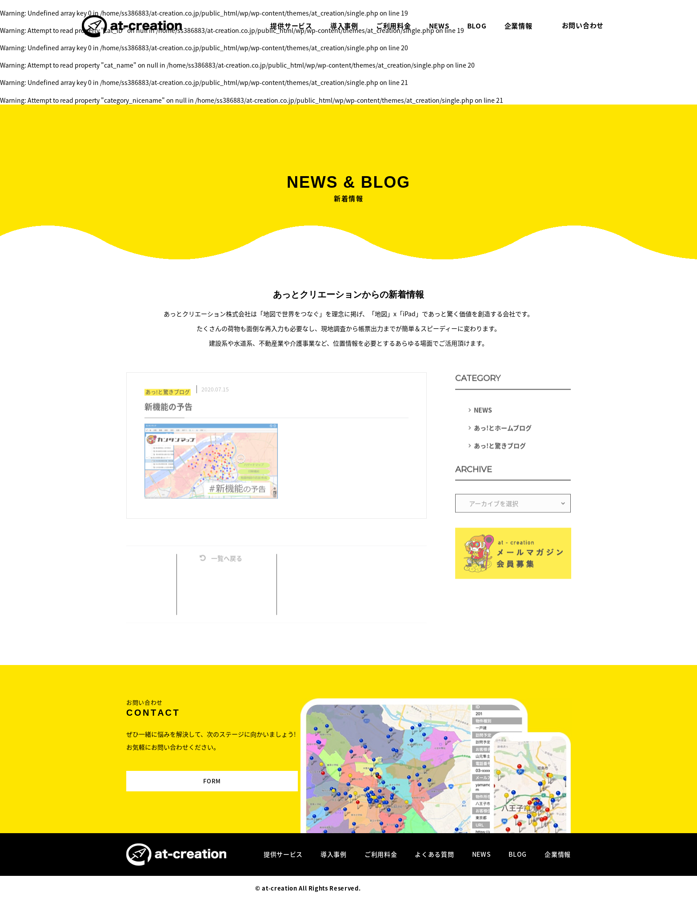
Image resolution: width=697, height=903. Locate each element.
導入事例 (333, 854)
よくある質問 (434, 854)
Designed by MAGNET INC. (402, 888)
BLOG (518, 854)
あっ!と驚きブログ (500, 447)
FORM (187, 773)
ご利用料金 (381, 854)
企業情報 (558, 854)
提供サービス (283, 854)
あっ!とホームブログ (503, 429)
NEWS (483, 411)
